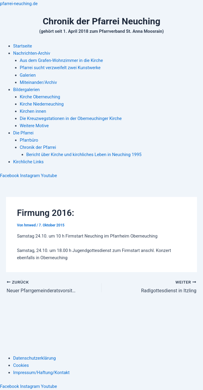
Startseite (22, 46)
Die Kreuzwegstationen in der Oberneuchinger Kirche (71, 118)
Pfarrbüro (29, 140)
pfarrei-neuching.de (19, 3)
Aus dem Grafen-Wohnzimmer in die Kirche (61, 60)
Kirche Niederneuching (42, 104)
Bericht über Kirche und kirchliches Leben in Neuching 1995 (84, 154)
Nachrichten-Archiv (31, 53)
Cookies (21, 365)
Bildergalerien (26, 89)
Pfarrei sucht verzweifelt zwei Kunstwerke (60, 67)
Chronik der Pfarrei (38, 147)
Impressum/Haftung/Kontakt (41, 372)
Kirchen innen (33, 111)
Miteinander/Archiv (38, 82)
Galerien (28, 75)
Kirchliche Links (28, 161)
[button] (108, 53)
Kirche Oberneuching (40, 97)
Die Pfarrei (23, 133)
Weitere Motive (34, 125)
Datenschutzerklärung (34, 358)
